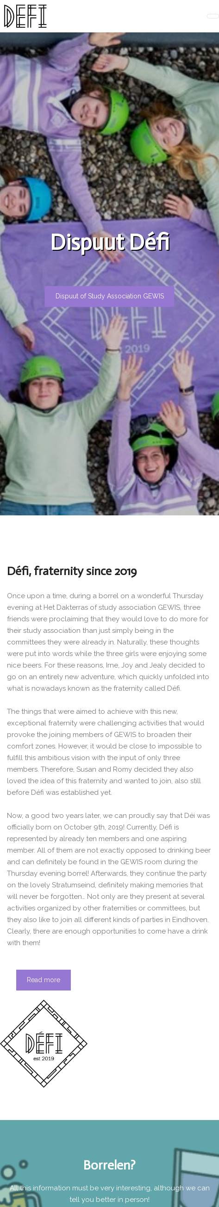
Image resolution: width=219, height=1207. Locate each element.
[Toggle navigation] (213, 16)
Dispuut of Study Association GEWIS (110, 296)
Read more (43, 980)
